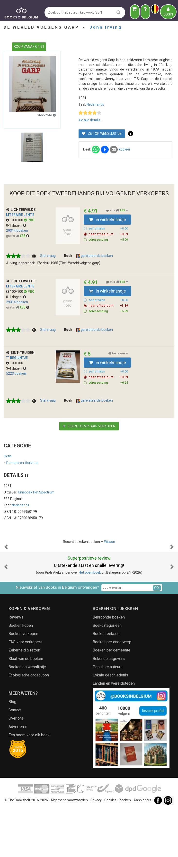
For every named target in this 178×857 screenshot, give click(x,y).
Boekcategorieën (107, 674)
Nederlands (95, 104)
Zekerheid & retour (24, 698)
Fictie (8, 456)
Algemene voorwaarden (69, 848)
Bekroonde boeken (109, 665)
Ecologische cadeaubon (29, 723)
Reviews (16, 665)
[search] (118, 12)
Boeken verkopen (23, 682)
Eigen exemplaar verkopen (89, 426)
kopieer (124, 149)
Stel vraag (48, 256)
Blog (12, 750)
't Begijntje (17, 358)
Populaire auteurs (108, 715)
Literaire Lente (20, 215)
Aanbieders (142, 848)
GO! (157, 636)
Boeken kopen (21, 674)
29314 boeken (17, 230)
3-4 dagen (16, 368)
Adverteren (18, 775)
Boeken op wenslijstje (27, 715)
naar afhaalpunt (108, 234)
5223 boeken (16, 373)
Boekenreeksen (106, 682)
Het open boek (90, 621)
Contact (15, 758)
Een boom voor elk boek (29, 783)
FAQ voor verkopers (25, 690)
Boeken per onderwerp (112, 690)
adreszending (108, 240)
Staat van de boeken (26, 707)
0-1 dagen (16, 225)
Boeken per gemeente (111, 698)
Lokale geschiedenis (110, 723)
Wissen (109, 542)
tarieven (118, 353)
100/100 (15, 220)
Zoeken (125, 848)
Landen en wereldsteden (114, 732)
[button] (6, 571)
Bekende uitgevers (109, 707)
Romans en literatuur (21, 462)
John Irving (105, 27)
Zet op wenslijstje (102, 133)
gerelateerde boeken (94, 256)
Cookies (110, 848)
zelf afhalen (108, 228)
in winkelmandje (107, 219)
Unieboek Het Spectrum (36, 492)
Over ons (16, 766)
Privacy (96, 848)
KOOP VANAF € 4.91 (29, 46)
